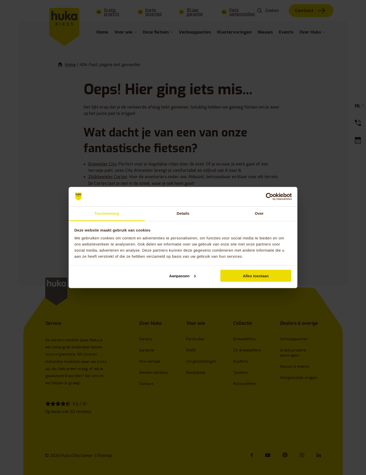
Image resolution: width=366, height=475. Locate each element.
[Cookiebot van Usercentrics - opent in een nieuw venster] (269, 197)
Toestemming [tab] (106, 213)
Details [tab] (183, 213)
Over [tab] (259, 213)
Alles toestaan (256, 275)
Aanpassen (182, 275)
